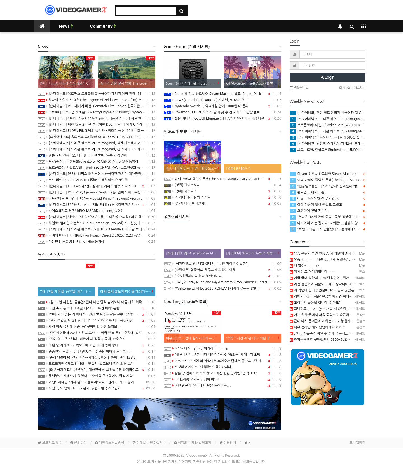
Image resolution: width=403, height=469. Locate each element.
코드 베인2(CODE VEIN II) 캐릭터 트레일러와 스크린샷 (96, 180)
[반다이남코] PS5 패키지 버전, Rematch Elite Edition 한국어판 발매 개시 (96, 106)
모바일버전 (357, 442)
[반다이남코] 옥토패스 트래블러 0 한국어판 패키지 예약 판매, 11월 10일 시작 (96, 94)
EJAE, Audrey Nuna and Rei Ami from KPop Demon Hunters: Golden (222, 282)
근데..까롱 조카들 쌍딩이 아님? (222, 379)
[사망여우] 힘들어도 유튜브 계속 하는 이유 (222, 270)
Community (103, 26)
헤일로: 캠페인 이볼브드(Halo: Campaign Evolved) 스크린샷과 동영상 (96, 223)
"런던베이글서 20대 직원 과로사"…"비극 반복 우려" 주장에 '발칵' (96, 333)
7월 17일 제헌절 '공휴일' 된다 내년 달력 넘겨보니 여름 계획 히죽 (96, 302)
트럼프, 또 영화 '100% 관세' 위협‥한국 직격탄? (96, 388)
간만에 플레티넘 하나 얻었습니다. (222, 276)
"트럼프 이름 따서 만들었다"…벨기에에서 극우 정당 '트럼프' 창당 (340, 229)
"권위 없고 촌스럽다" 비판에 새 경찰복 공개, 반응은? (96, 339)
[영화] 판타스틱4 (222, 185)
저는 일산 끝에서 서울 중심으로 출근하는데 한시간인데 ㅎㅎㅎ (336, 315)
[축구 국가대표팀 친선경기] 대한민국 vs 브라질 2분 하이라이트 (96, 370)
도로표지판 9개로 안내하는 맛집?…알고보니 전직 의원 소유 (96, 364)
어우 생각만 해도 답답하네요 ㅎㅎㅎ (317, 327)
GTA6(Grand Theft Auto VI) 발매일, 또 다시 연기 (222, 100)
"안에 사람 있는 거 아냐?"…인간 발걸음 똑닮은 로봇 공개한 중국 (96, 314)
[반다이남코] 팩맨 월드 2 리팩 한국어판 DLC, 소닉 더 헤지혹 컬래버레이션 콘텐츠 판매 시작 (96, 125)
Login (327, 77)
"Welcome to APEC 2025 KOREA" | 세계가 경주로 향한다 (222, 288)
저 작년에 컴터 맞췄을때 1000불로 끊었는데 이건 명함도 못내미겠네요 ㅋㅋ (346, 290)
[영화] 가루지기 (222, 191)
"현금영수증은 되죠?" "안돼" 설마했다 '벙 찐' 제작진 (331, 186)
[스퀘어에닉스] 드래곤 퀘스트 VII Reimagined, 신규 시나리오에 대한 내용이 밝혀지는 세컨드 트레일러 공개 (96, 149)
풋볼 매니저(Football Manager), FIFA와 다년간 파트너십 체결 (222, 118)
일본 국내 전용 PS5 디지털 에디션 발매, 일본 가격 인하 (96, 155)
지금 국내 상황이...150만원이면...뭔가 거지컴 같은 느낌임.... (335, 278)
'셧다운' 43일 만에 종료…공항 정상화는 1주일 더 (329, 217)
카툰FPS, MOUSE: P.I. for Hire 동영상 (96, 242)
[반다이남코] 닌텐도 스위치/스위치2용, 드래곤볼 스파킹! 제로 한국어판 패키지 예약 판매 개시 (96, 217)
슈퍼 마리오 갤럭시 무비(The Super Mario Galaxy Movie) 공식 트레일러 (222, 179)
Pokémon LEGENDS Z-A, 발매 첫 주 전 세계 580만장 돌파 (222, 112)
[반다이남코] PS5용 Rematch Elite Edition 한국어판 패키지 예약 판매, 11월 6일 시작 (96, 205)
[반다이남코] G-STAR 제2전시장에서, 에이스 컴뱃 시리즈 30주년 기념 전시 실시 (96, 186)
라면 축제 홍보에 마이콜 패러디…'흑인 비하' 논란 (96, 308)
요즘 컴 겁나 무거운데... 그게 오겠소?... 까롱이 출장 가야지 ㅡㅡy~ (340, 259)
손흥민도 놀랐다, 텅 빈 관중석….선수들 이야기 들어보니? (96, 351)
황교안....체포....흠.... (309, 192)
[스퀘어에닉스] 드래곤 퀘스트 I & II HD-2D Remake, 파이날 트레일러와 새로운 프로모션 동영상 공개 (96, 229)
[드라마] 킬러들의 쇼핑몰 (222, 197)
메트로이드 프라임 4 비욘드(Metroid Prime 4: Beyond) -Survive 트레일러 (96, 198)
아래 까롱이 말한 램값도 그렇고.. (317, 204)
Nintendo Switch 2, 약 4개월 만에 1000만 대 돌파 (222, 106)
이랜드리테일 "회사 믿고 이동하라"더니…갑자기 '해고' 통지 (96, 382)
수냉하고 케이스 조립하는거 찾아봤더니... (222, 367)
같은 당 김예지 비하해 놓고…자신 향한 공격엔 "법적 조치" (222, 373)
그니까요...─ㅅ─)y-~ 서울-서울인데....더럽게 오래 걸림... (334, 309)
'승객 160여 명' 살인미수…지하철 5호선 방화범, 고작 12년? (96, 357)
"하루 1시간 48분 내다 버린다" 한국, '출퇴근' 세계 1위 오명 (222, 355)
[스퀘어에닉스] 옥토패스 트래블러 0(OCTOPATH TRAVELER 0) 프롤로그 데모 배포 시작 (96, 137)
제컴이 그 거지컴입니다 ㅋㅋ (312, 272)
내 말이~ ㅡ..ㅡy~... (306, 265)
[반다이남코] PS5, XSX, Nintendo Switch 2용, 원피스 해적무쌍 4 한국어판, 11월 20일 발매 (96, 192)
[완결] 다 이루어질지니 (222, 203)
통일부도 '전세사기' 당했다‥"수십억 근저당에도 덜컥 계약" (96, 376)
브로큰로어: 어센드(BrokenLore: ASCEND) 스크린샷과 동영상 (96, 161)
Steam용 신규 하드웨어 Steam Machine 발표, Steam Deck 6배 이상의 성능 (222, 94)
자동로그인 (299, 88)
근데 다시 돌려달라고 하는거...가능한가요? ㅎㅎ (326, 321)
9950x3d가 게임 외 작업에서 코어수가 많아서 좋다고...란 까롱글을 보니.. (222, 361)
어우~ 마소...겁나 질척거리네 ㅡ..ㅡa (222, 349)
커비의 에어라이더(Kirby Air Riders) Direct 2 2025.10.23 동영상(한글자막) (96, 235)
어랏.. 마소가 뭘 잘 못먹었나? (315, 198)
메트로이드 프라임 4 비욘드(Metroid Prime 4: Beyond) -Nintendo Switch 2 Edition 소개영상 (96, 112)
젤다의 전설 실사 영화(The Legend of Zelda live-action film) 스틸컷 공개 (96, 100)
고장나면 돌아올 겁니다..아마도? (315, 302)
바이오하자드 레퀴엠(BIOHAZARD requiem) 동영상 (96, 211)
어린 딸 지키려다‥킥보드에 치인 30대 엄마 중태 (96, 345)
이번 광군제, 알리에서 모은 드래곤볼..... (222, 385)
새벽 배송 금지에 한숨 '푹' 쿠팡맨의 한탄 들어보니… (96, 327)
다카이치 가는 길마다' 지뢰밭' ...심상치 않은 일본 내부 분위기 (338, 223)
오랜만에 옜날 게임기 (309, 211)
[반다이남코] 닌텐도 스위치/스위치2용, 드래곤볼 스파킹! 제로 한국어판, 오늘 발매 (96, 118)
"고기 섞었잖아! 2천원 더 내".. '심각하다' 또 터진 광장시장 (96, 321)
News (66, 26)
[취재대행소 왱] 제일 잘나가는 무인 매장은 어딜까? (222, 264)
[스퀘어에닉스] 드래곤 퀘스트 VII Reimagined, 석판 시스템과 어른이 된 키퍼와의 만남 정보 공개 (96, 143)
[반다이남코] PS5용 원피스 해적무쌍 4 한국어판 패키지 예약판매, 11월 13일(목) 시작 (96, 174)
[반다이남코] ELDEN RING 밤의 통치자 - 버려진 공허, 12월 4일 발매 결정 (96, 131)
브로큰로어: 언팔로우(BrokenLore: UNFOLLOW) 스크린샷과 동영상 (96, 168)
